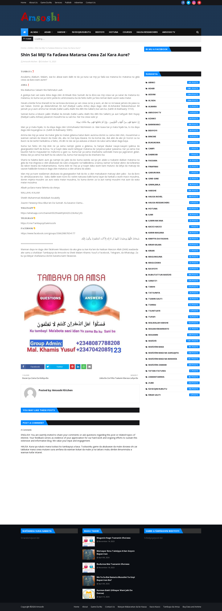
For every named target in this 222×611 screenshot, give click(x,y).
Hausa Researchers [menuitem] (147, 32)
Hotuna (174, 208)
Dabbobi (174, 154)
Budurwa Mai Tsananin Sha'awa (113, 564)
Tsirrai (174, 304)
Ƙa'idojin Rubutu (174, 388)
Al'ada (174, 100)
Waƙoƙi (174, 340)
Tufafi (174, 316)
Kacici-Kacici (174, 226)
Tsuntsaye (174, 310)
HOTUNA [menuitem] (113, 32)
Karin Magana (174, 232)
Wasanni (174, 334)
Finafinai (174, 166)
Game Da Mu (46, 2)
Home (23, 2)
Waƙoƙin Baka (174, 346)
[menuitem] (24, 32)
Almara (174, 106)
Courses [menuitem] (127, 32)
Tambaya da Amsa (171, 606)
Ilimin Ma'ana (174, 220)
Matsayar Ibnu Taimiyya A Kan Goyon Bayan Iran (116, 552)
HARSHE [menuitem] (61, 32)
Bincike (174, 136)
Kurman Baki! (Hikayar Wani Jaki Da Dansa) (114, 592)
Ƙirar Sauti (174, 394)
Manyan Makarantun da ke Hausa (132, 606)
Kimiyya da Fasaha (174, 238)
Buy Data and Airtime (192, 606)
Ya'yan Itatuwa (174, 370)
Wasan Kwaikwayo (174, 328)
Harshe (174, 190)
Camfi (174, 148)
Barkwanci (174, 124)
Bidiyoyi (174, 130)
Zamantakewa (174, 376)
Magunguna (174, 256)
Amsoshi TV (174, 112)
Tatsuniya (174, 292)
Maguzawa (174, 262)
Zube (174, 382)
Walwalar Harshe (174, 322)
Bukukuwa (174, 142)
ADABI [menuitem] (47, 32)
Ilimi (174, 214)
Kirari (174, 250)
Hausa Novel (174, 196)
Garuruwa (174, 172)
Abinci (174, 82)
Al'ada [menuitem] (34, 32)
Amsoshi (40, 606)
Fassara (174, 160)
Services (58, 2)
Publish (68, 2)
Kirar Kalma (174, 244)
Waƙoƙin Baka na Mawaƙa (174, 358)
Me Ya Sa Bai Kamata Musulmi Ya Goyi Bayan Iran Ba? (116, 579)
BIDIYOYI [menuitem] (99, 32)
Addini (30, 48)
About (85, 606)
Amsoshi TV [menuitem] (168, 32)
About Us (33, 2)
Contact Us (90, 2)
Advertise (78, 2)
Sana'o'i (174, 280)
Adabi (174, 88)
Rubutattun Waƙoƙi (174, 274)
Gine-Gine (174, 178)
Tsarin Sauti (174, 298)
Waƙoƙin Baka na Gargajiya (174, 352)
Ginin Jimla (174, 184)
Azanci (174, 118)
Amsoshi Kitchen (30, 61)
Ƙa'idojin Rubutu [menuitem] (81, 32)
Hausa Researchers (174, 202)
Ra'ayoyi (174, 268)
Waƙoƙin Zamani (174, 364)
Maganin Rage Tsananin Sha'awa (113, 537)
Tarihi (174, 286)
